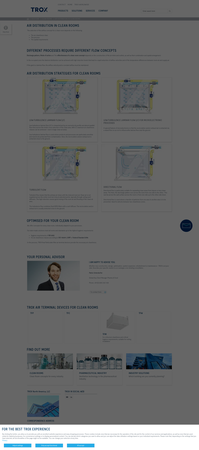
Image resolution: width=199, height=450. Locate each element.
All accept (80, 445)
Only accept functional (49, 445)
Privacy (4, 440)
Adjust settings (18, 445)
